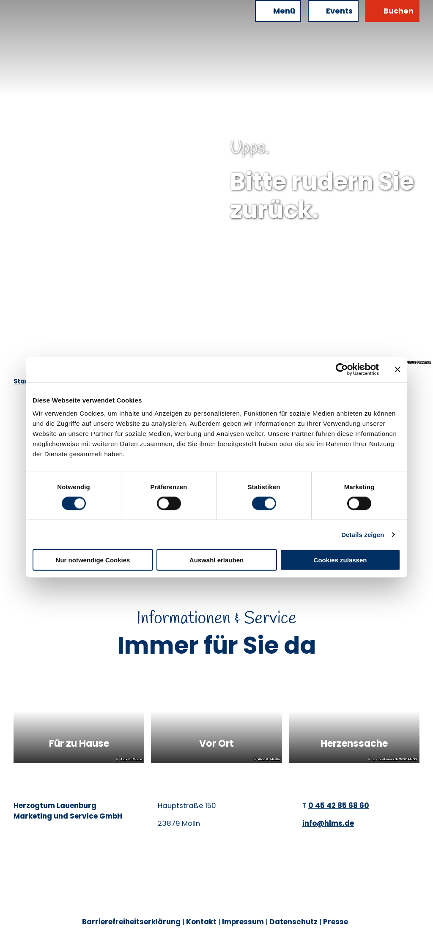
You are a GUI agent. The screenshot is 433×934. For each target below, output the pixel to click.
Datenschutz (293, 922)
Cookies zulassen (340, 560)
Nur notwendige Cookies (93, 560)
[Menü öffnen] (278, 11)
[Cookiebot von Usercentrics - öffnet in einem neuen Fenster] (342, 369)
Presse (335, 922)
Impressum (243, 922)
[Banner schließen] (397, 369)
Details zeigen (362, 534)
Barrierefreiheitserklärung (131, 922)
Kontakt (201, 922)
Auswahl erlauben (216, 560)
